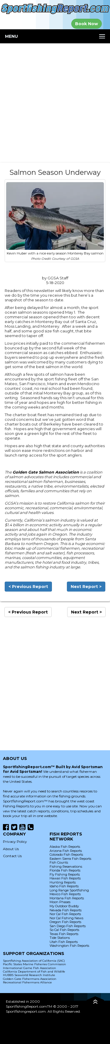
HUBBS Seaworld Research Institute (29, 975)
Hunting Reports (63, 882)
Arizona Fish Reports (66, 851)
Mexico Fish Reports (65, 894)
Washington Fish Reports (69, 946)
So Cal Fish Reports (64, 930)
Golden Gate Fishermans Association (29, 979)
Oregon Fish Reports (65, 922)
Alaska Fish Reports (65, 847)
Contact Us (12, 856)
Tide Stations (60, 938)
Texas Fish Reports (64, 934)
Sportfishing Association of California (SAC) (34, 961)
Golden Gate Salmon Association (46, 472)
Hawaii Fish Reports (65, 878)
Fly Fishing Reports (65, 874)
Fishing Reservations (66, 866)
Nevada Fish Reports (66, 910)
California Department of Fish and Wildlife (34, 971)
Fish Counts (59, 862)
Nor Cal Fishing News (66, 918)
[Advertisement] (55, 103)
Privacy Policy (15, 841)
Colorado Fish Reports (66, 854)
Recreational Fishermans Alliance (27, 982)
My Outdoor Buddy (64, 906)
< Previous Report (28, 586)
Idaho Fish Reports (64, 886)
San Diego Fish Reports (68, 926)
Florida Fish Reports (65, 870)
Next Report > (86, 586)
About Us (11, 849)
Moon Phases (60, 902)
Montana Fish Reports (67, 898)
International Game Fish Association (29, 968)
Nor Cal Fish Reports (65, 914)
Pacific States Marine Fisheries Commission (34, 964)
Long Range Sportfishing (69, 890)
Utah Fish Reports (64, 942)
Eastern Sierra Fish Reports (70, 859)
